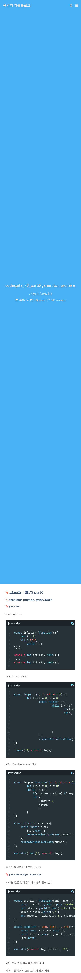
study (41, 300)
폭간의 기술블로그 (16, 5)
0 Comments (58, 300)
